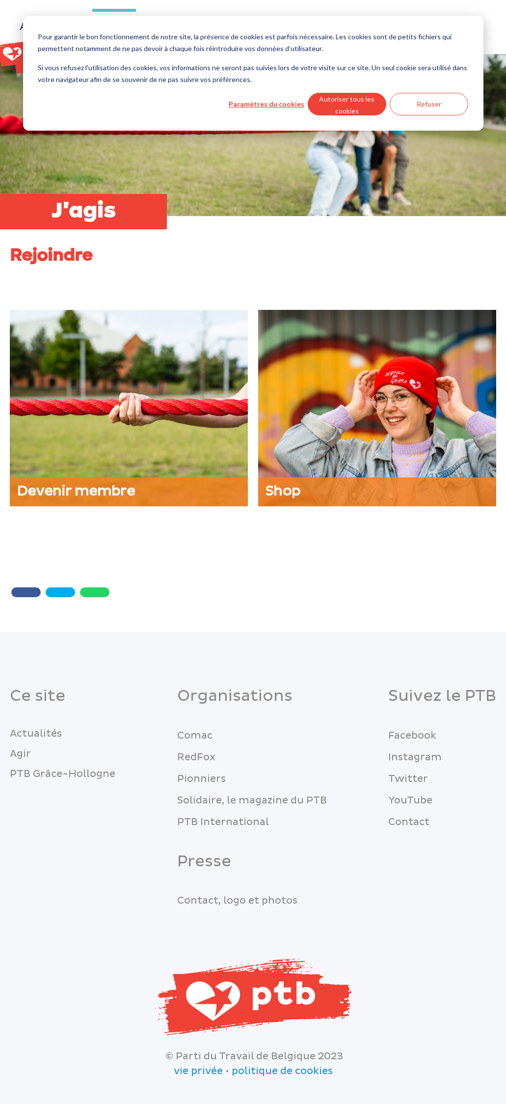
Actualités (36, 734)
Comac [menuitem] (195, 736)
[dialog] (253, 73)
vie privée (198, 1071)
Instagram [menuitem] (415, 757)
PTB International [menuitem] (223, 822)
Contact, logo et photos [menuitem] (237, 901)
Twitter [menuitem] (408, 779)
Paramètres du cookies (266, 104)
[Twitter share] (60, 592)
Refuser (429, 104)
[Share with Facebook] (26, 592)
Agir (20, 754)
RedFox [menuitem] (196, 757)
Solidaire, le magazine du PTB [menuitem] (252, 800)
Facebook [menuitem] (412, 736)
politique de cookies (282, 1071)
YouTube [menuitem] (410, 800)
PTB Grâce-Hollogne (62, 774)
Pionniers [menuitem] (201, 779)
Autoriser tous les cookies (346, 105)
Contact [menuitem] (408, 822)
